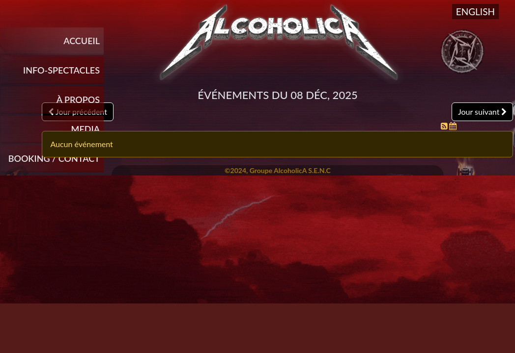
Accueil (81, 40)
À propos (78, 99)
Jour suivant (482, 111)
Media (85, 129)
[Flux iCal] (453, 125)
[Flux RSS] (445, 125)
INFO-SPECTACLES (61, 70)
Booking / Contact (54, 158)
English (475, 11)
